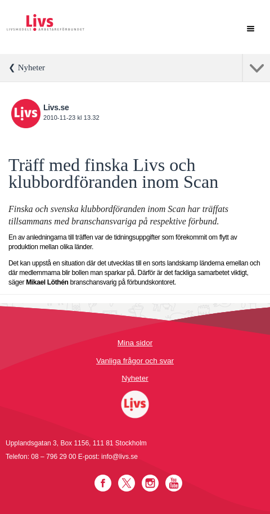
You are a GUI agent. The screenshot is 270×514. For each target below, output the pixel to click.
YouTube (173, 483)
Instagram (150, 483)
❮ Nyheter (26, 67)
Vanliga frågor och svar (135, 361)
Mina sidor (135, 343)
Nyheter (135, 378)
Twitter (126, 483)
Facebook (102, 483)
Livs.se (56, 107)
